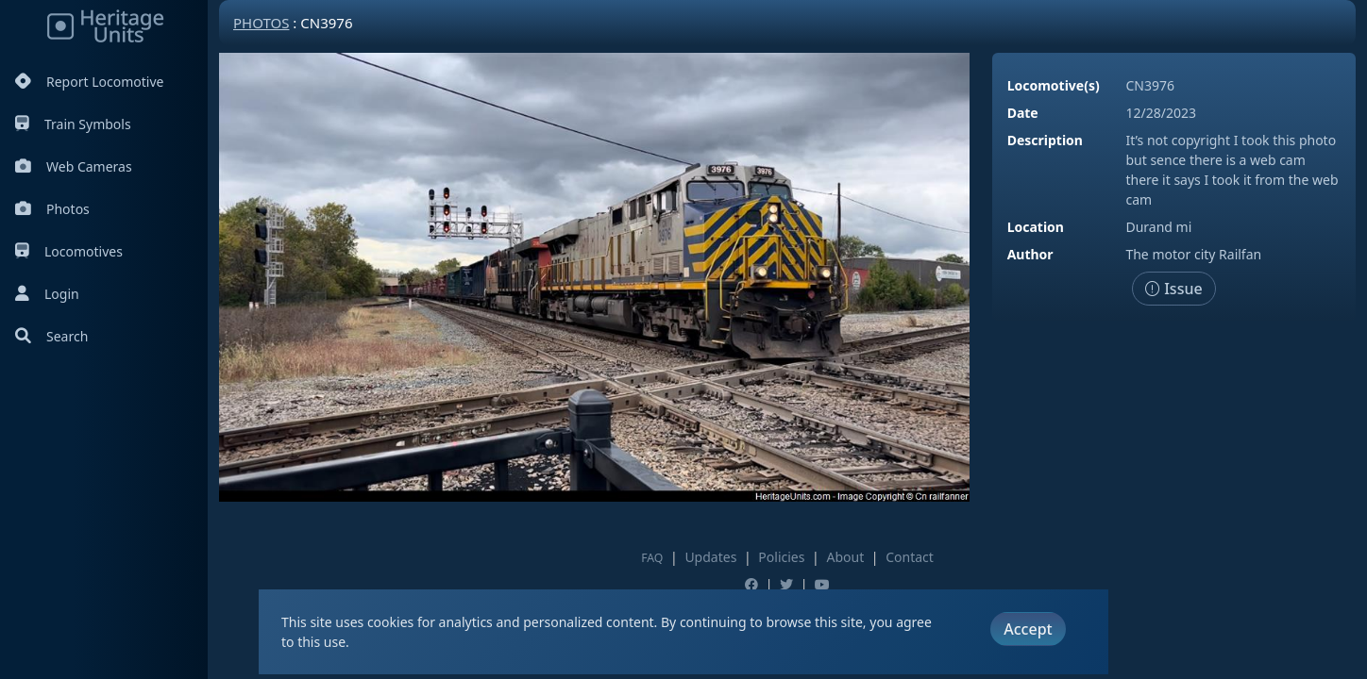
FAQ (652, 558)
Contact (910, 557)
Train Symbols (73, 124)
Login (47, 294)
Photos (52, 209)
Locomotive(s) (1053, 85)
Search (51, 336)
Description (1045, 140)
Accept (1028, 629)
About (845, 557)
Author (1030, 254)
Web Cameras (73, 166)
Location (1035, 227)
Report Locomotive (89, 82)
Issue (1174, 288)
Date (1022, 113)
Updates (710, 557)
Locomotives (69, 251)
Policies (781, 557)
